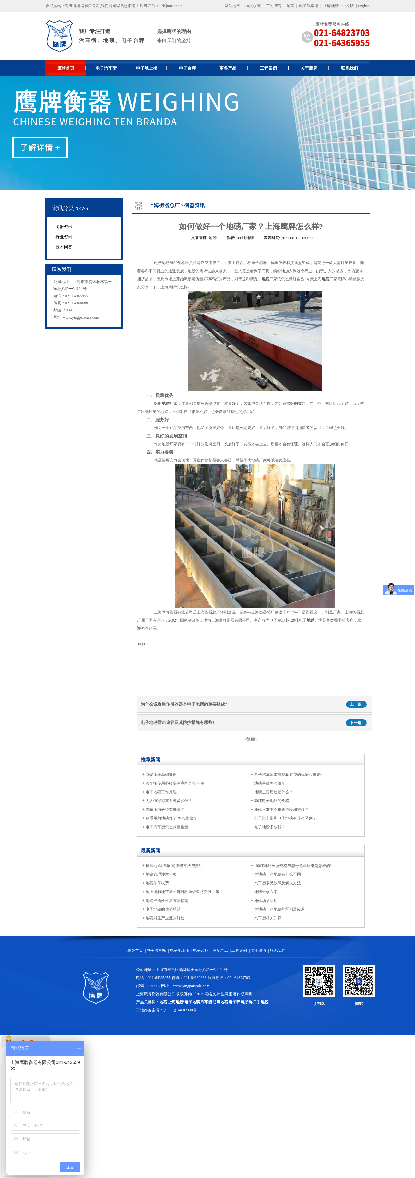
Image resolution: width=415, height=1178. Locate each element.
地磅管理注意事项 (161, 874)
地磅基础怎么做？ (269, 783)
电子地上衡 (151, 68)
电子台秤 (193, 68)
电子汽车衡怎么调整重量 (167, 827)
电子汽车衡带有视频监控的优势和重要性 (289, 774)
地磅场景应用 (266, 900)
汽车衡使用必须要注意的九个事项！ (177, 783)
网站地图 (232, 6)
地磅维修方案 (266, 892)
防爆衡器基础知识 (161, 774)
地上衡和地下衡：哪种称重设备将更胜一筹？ (184, 892)
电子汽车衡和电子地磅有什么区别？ (285, 818)
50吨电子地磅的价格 (271, 801)
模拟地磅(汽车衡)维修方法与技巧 (174, 865)
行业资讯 (63, 236)
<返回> (251, 739)
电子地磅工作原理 (161, 792)
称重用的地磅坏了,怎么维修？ (171, 818)
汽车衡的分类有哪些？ (165, 809)
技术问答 (63, 246)
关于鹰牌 (315, 68)
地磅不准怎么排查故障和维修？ (281, 809)
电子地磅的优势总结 (163, 909)
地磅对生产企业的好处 (165, 918)
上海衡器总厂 (164, 205)
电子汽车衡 (308, 6)
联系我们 (349, 68)
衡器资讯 (63, 226)
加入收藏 (253, 6)
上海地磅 (330, 6)
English (364, 6)
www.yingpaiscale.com (81, 317)
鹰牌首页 (71, 68)
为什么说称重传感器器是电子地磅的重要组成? (184, 704)
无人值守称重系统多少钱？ (169, 801)
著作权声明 (242, 994)
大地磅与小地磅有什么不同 (277, 874)
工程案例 (274, 68)
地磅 (290, 6)
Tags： (143, 644)
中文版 (348, 6)
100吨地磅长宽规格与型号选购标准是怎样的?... (294, 865)
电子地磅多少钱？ (269, 827)
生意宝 (226, 994)
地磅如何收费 (157, 883)
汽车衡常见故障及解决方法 (277, 883)
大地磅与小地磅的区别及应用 (279, 909)
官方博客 (274, 6)
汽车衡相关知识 (267, 918)
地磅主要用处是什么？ (273, 792)
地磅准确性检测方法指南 (167, 900)
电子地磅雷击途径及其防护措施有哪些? (178, 722)
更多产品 (233, 68)
